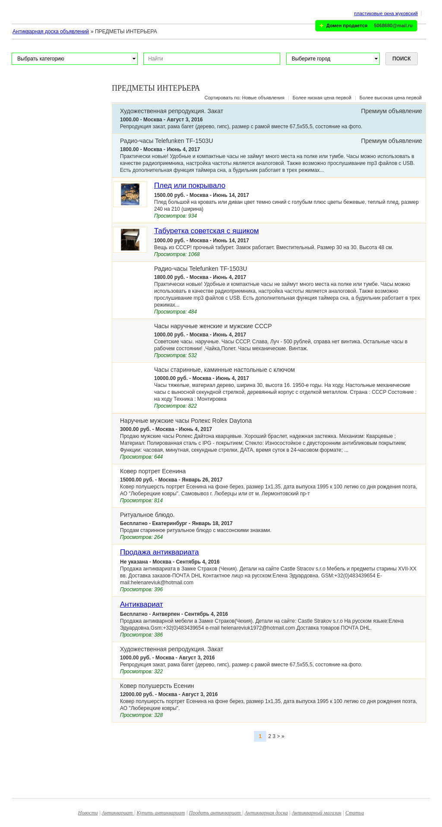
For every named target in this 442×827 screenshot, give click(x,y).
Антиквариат (141, 604)
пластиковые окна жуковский (386, 13)
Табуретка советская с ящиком (206, 231)
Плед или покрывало (189, 185)
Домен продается (346, 25)
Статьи (354, 813)
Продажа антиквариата (159, 552)
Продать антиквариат (215, 813)
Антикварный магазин (316, 813)
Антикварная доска (266, 813)
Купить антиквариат (160, 813)
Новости (88, 813)
